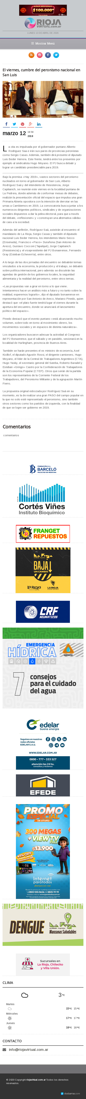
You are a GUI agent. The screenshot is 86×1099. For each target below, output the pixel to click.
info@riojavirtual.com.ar (28, 1050)
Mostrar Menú (43, 43)
